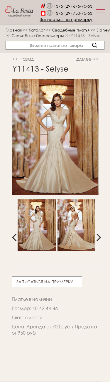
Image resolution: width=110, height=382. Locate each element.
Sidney (103, 30)
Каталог (37, 30)
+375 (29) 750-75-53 (73, 13)
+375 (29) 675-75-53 (73, 6)
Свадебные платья (71, 30)
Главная (14, 30)
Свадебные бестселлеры (38, 35)
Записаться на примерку (66, 19)
